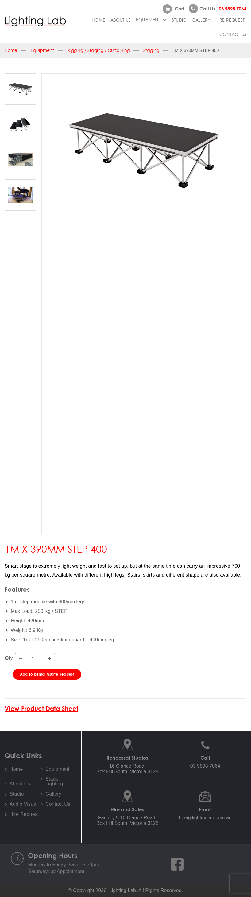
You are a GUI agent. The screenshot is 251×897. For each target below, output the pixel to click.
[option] (144, 150)
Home (98, 20)
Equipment (151, 20)
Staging (151, 50)
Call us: (217, 8)
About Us (120, 20)
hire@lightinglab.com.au (205, 817)
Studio (179, 20)
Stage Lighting (54, 781)
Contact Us (232, 34)
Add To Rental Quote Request (47, 674)
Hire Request (230, 20)
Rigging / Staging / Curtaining (99, 50)
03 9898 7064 (205, 766)
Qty (9, 658)
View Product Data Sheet (41, 708)
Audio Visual (23, 804)
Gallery (201, 20)
